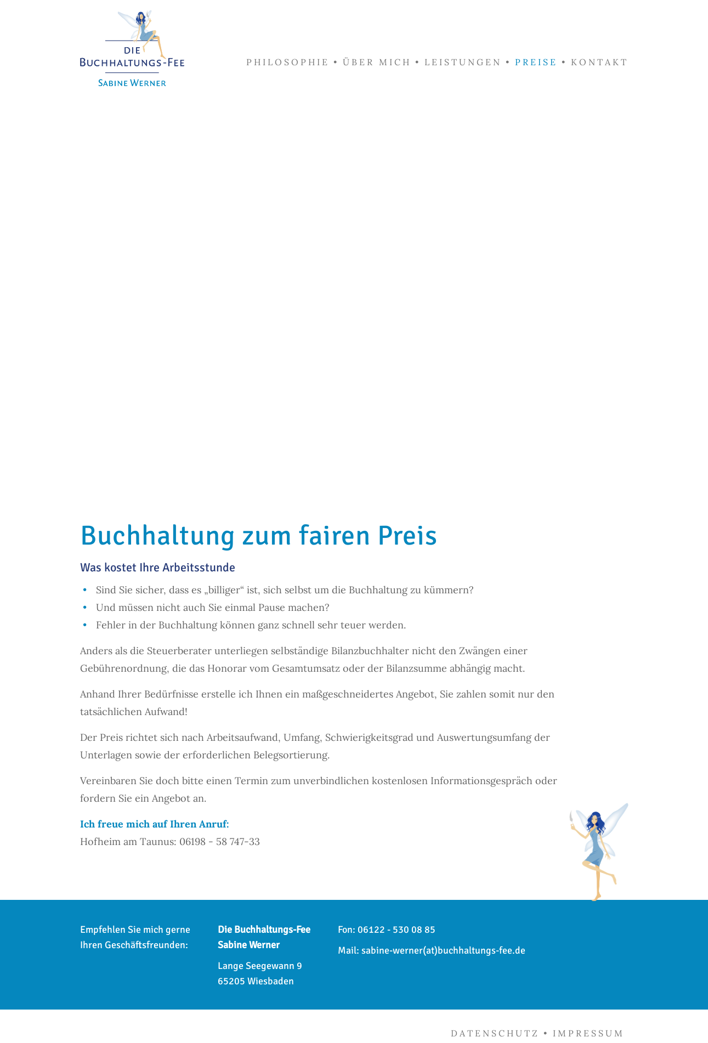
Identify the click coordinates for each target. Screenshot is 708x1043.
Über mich (377, 61)
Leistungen (463, 61)
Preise (536, 61)
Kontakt (599, 61)
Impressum (589, 1033)
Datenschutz (495, 1033)
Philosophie (288, 61)
